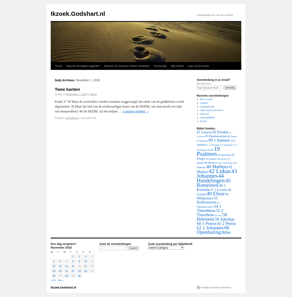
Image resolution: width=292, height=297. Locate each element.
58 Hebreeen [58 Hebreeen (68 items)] (212, 217)
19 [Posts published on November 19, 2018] (54, 271)
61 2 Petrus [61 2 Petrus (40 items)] (226, 223)
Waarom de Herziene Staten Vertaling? (127, 65)
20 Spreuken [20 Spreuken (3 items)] (224, 154)
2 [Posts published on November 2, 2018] (79, 256)
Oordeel (204, 102)
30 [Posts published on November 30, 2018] (79, 276)
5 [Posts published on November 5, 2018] (54, 261)
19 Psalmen (71, 118)
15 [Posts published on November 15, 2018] (73, 266)
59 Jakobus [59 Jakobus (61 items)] (225, 219)
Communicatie (207, 106)
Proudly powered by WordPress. (216, 287)
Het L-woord (206, 99)
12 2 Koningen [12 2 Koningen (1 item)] (226, 145)
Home (58, 65)
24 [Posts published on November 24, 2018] (85, 271)
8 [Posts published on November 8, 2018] (73, 261)
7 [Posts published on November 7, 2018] (66, 261)
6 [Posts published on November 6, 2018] (60, 261)
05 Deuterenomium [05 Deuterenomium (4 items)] (216, 136)
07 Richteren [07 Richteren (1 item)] (202, 141)
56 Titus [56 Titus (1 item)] (218, 215)
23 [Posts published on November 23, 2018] (79, 271)
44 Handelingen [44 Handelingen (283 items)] (211, 178)
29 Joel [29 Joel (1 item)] (219, 163)
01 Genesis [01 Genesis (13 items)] (204, 132)
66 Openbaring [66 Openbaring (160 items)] (213, 230)
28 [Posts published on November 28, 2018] (66, 276)
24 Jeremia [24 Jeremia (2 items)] (210, 158)
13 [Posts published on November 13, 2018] (60, 266)
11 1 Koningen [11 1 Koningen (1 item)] (212, 145)
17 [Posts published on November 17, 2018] (85, 266)
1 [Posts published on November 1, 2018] (73, 256)
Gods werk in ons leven (211, 110)
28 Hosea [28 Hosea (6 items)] (210, 162)
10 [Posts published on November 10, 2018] (85, 261)
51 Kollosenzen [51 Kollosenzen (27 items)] (207, 200)
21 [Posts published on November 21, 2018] (66, 271)
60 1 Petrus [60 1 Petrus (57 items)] (207, 223)
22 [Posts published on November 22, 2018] (73, 271)
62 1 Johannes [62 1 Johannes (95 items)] (210, 227)
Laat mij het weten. (199, 65)
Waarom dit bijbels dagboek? (83, 65)
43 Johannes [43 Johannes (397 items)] (217, 173)
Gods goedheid (207, 117)
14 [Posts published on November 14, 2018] (66, 266)
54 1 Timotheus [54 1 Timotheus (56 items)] (209, 208)
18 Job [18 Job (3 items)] (209, 149)
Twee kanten (67, 89)
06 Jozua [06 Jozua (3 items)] (232, 136)
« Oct (53, 280)
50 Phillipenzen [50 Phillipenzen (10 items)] (213, 196)
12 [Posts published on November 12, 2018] (54, 266)
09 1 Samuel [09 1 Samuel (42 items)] (219, 140)
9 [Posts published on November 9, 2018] (79, 261)
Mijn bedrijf (177, 65)
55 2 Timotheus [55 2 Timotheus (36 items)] (210, 212)
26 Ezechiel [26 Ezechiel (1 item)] (222, 159)
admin (93, 94)
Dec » (60, 280)
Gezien (203, 121)
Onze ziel (204, 113)
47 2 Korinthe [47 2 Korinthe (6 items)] (219, 189)
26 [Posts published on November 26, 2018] (54, 276)
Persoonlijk (160, 65)
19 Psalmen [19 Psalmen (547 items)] (208, 151)
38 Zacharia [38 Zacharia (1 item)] (228, 163)
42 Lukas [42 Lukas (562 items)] (220, 171)
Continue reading (136, 111)
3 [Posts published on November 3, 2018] (85, 256)
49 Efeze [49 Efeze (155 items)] (215, 193)
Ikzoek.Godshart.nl (78, 13)
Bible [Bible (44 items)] (226, 232)
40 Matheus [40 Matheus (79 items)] (217, 166)
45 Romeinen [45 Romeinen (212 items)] (214, 183)
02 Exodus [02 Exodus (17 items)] (220, 132)
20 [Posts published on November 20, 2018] (60, 271)
